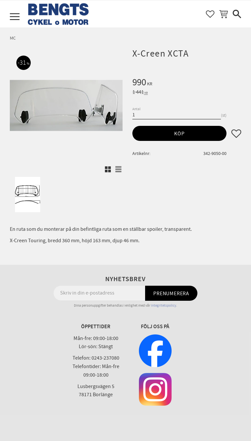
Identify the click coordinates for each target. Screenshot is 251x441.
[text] (186, 83)
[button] (15, 17)
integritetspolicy (163, 305)
